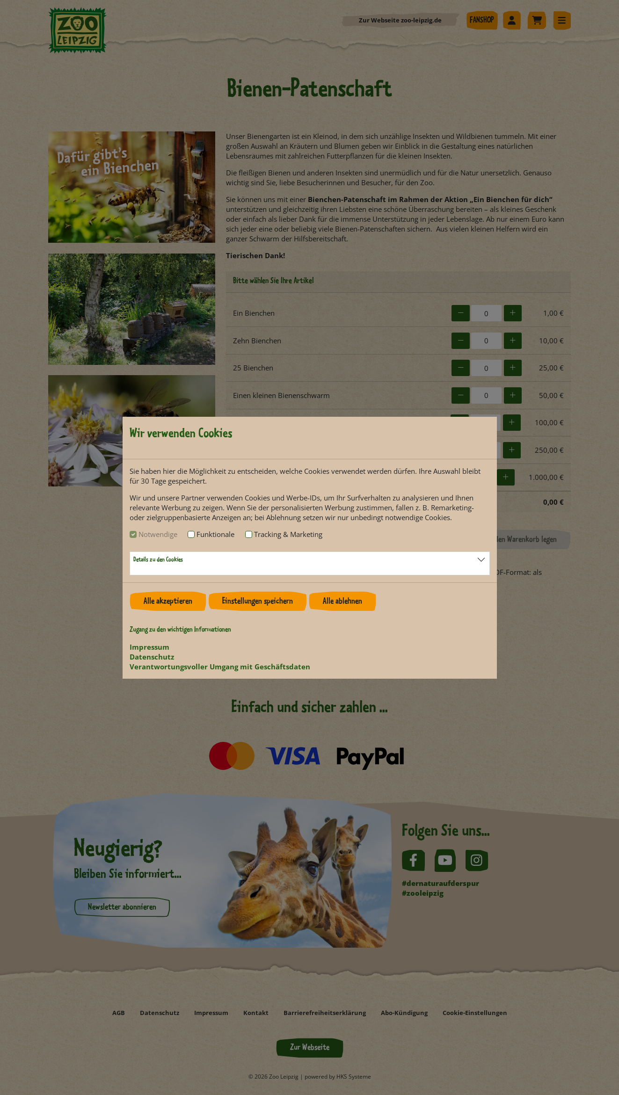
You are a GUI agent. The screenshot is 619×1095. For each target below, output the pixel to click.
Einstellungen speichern (257, 601)
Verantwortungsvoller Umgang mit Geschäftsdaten (220, 666)
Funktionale (215, 534)
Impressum (149, 647)
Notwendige (157, 534)
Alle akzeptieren (168, 601)
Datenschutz (152, 656)
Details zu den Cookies (158, 560)
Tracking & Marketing (288, 534)
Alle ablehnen (342, 601)
